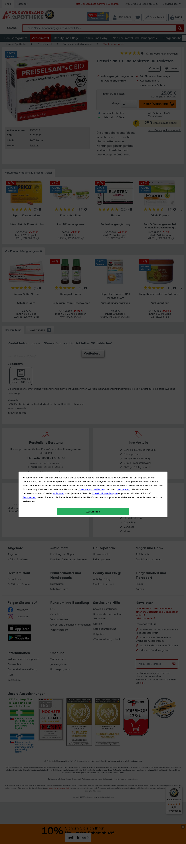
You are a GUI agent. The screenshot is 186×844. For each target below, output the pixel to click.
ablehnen (58, 85)
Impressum (123, 81)
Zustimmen (29, 89)
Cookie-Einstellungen (105, 85)
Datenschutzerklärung (91, 81)
